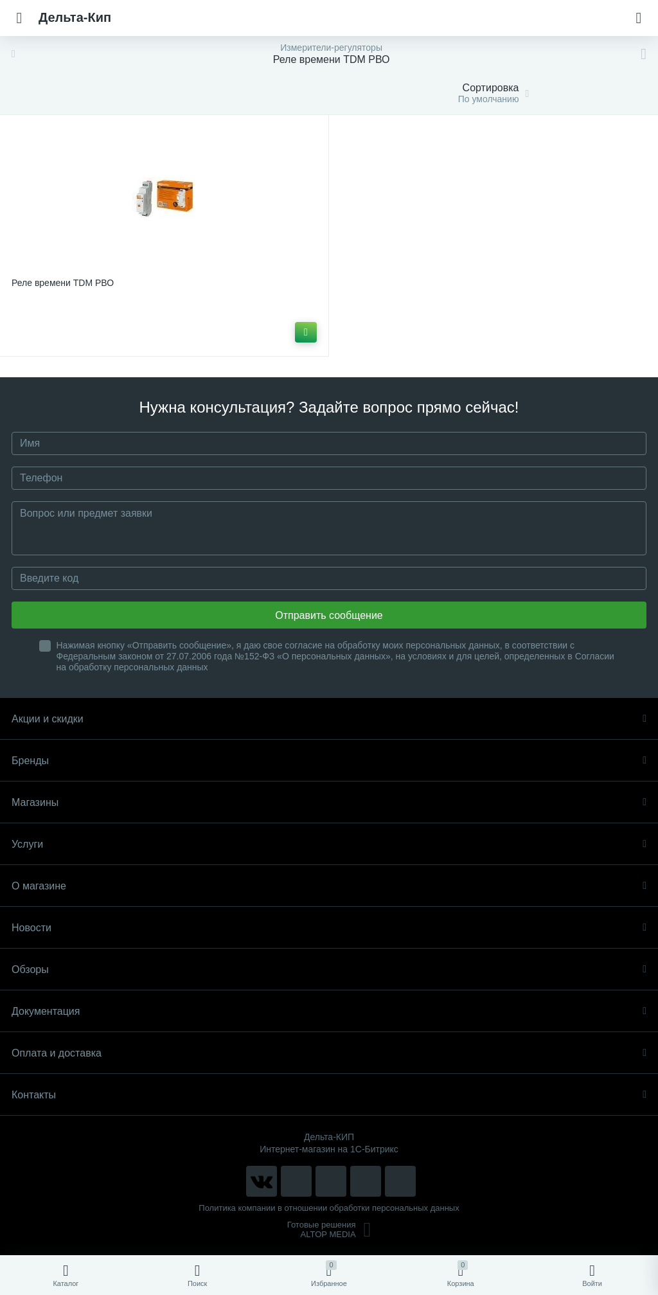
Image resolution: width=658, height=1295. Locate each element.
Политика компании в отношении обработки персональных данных (329, 1208)
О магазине (329, 885)
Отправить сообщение (328, 615)
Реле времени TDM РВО (63, 283)
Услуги (329, 844)
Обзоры (329, 969)
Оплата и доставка (329, 1053)
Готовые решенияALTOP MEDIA (329, 1229)
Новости (329, 927)
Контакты (329, 1094)
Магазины (329, 802)
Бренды (329, 760)
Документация (329, 1011)
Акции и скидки (329, 718)
